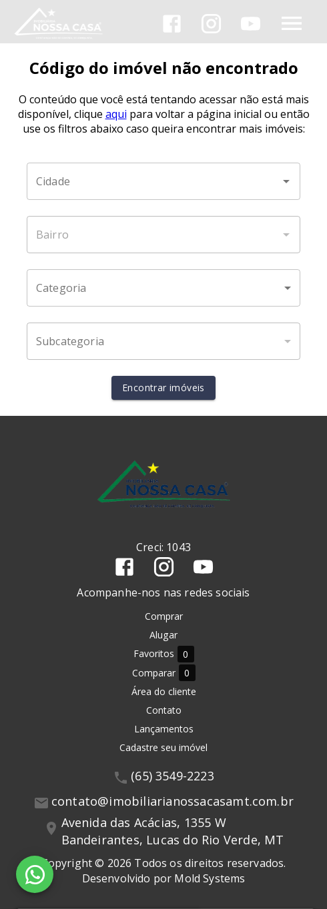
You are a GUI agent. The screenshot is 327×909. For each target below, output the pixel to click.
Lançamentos (164, 728)
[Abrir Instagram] (211, 23)
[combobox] (163, 181)
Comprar (164, 616)
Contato (164, 710)
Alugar (163, 634)
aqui (116, 114)
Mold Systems (209, 878)
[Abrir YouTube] (250, 23)
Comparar (164, 672)
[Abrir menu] (291, 23)
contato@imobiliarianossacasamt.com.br (172, 801)
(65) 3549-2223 (172, 776)
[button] (163, 288)
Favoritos (163, 654)
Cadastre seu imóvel (163, 747)
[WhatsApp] (34, 874)
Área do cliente (163, 691)
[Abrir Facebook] (172, 23)
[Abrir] (286, 181)
